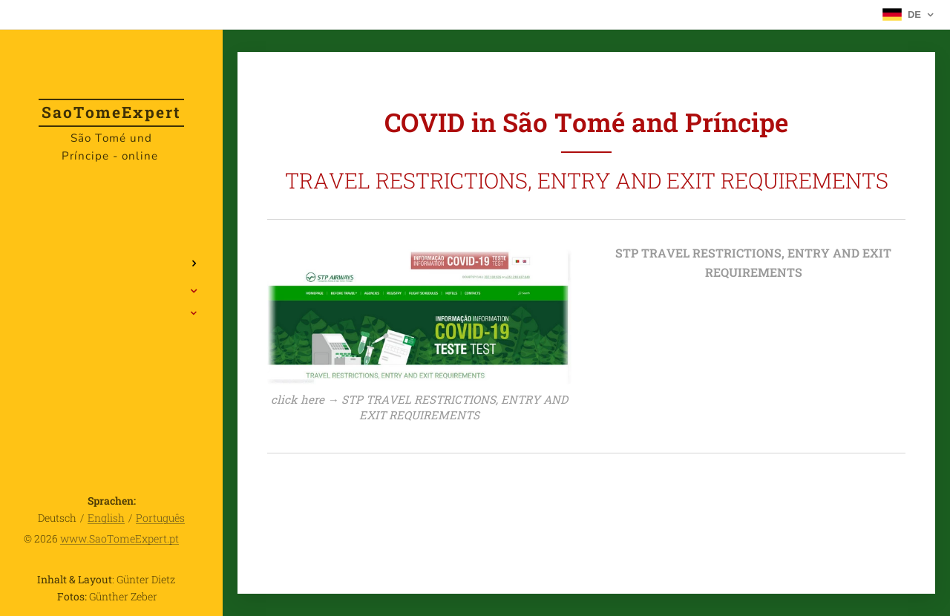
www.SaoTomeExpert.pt (119, 538)
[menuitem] (111, 219)
